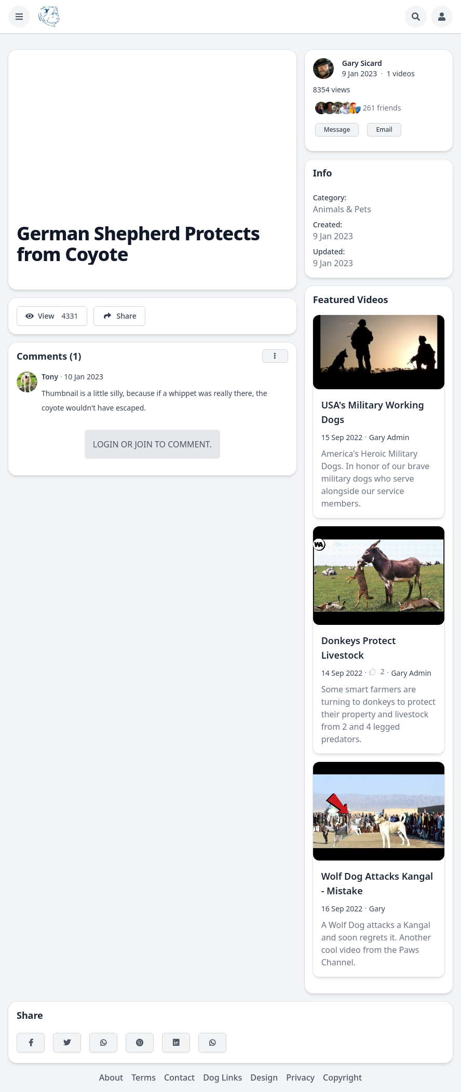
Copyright (342, 1077)
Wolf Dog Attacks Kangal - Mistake (377, 883)
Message (337, 129)
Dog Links (222, 1077)
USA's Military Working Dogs (372, 412)
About (111, 1077)
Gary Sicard (362, 63)
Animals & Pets (342, 209)
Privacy (300, 1077)
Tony (50, 376)
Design (264, 1077)
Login (106, 444)
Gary (377, 908)
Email (384, 129)
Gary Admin (389, 437)
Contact (179, 1077)
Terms (143, 1077)
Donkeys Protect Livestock (358, 647)
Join (143, 444)
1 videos (401, 73)
